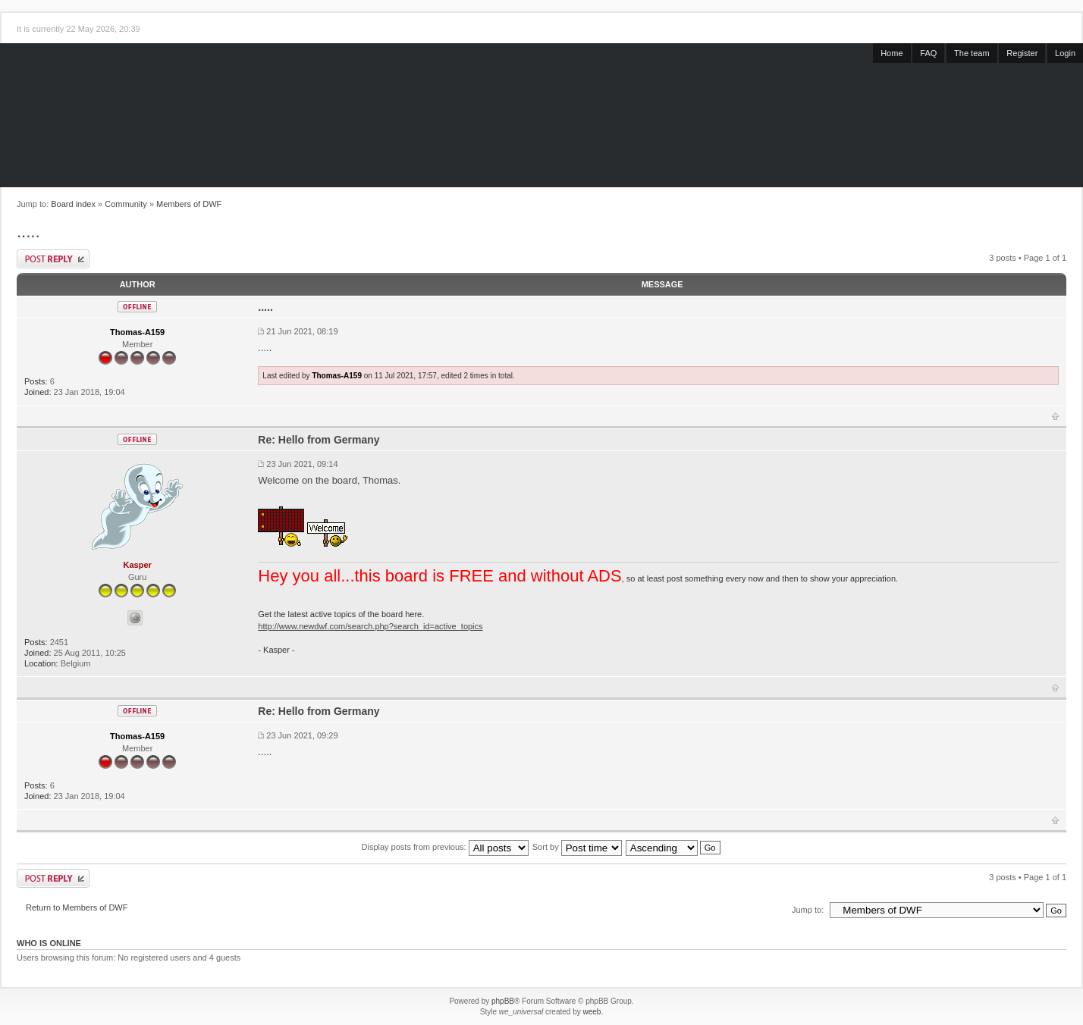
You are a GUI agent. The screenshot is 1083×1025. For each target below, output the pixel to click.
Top (1055, 416)
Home (891, 53)
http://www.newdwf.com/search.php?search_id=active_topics (370, 626)
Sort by (577, 846)
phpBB (502, 1001)
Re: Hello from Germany (318, 440)
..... (28, 231)
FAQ (928, 53)
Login (1065, 53)
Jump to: (808, 909)
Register (1021, 53)
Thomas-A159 (137, 332)
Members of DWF (188, 203)
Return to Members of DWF (76, 907)
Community (126, 203)
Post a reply (53, 258)
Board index (73, 203)
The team (971, 53)
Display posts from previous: (445, 846)
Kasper (138, 564)
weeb (591, 1012)
